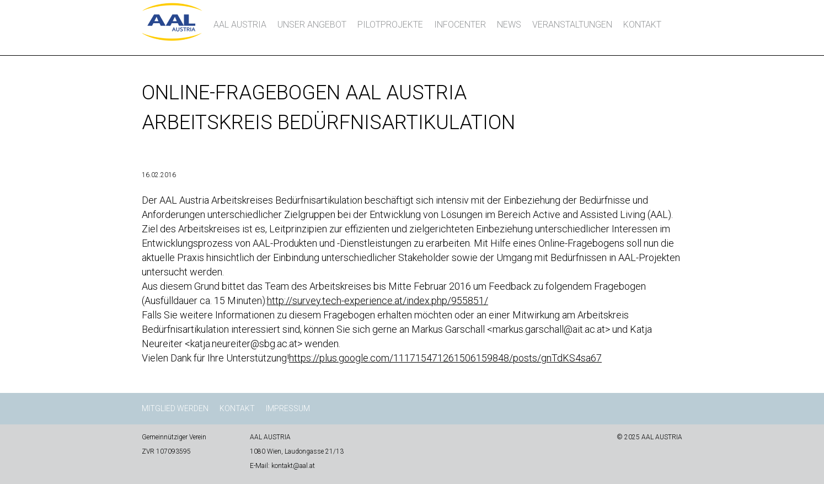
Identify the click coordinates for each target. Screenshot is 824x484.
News (509, 24)
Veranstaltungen (572, 24)
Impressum (288, 408)
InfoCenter (460, 24)
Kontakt (642, 24)
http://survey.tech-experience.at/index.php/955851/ (377, 300)
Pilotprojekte (390, 24)
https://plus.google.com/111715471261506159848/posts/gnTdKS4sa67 (445, 358)
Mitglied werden (175, 408)
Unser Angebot (311, 24)
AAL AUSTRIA (239, 24)
